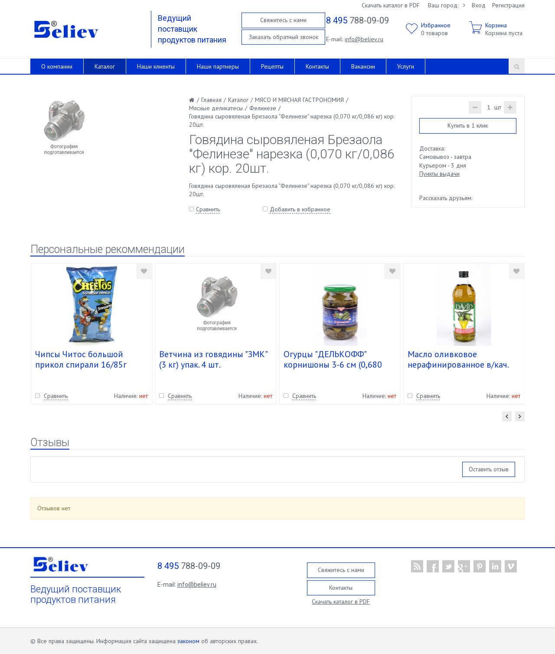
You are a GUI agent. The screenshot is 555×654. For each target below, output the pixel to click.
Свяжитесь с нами (283, 20)
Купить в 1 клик (467, 125)
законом (188, 641)
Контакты (317, 66)
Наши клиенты (156, 66)
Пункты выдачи (439, 173)
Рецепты (272, 66)
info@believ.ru (364, 39)
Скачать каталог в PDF (391, 5)
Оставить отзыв (489, 469)
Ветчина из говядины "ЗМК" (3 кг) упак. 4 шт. (213, 359)
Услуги (405, 66)
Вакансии (363, 66)
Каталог (105, 66)
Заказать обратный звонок (283, 37)
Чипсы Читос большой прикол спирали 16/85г (81, 359)
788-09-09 (357, 20)
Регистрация (508, 5)
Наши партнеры (218, 66)
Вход (479, 5)
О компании (56, 66)
